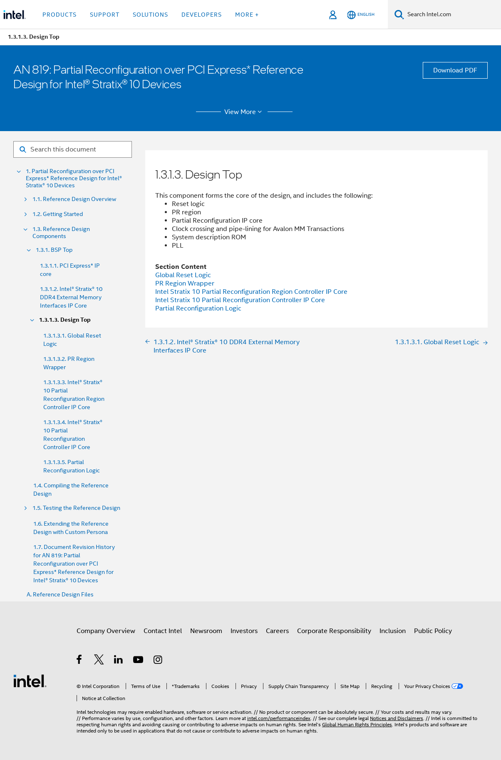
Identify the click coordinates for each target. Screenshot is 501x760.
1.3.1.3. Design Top (65, 319)
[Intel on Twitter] (99, 660)
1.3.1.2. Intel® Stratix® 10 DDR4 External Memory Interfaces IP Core (71, 297)
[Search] (399, 14)
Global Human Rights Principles (357, 724)
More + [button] (247, 14)
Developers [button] (201, 14)
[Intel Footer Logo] (30, 680)
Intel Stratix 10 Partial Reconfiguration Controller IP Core (240, 300)
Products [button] (59, 14)
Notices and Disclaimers (396, 718)
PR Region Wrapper (184, 283)
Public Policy (433, 631)
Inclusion (392, 631)
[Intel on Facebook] (79, 660)
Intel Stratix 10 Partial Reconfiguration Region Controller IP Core (251, 292)
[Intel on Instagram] (158, 660)
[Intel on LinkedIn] (118, 660)
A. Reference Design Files (60, 594)
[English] (361, 14)
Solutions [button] (150, 14)
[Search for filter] (72, 149)
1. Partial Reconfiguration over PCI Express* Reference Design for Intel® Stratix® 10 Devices (74, 178)
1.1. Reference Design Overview (74, 199)
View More (244, 112)
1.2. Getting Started (57, 214)
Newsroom (206, 631)
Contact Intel (163, 631)
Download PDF (455, 70)
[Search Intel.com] (452, 14)
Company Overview (106, 631)
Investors (244, 631)
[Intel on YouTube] (138, 660)
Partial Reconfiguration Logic (198, 308)
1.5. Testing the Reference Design (76, 508)
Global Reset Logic (183, 275)
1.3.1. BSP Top (54, 249)
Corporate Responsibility (334, 631)
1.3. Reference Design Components (61, 233)
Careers (277, 631)
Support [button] (104, 14)
